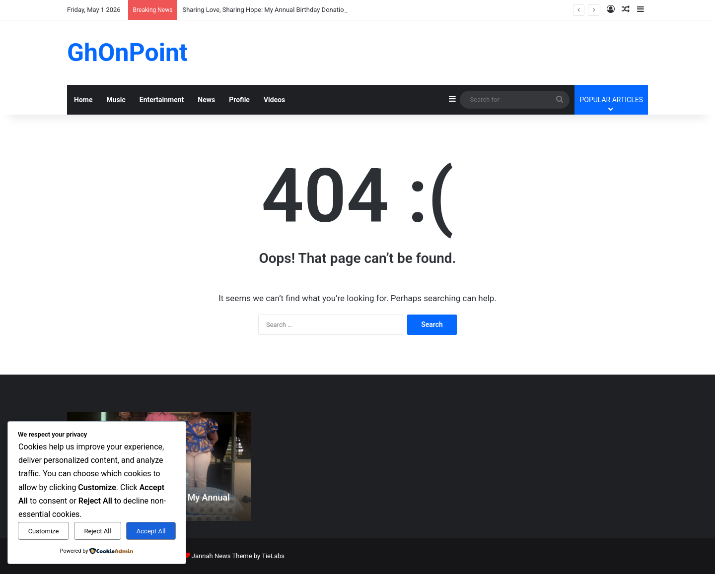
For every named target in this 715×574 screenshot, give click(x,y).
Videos (274, 100)
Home (83, 100)
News (206, 100)
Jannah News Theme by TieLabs (238, 556)
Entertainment (162, 100)
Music (115, 100)
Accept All (151, 531)
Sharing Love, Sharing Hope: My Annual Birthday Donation (264, 9)
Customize (43, 531)
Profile (239, 100)
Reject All (97, 531)
